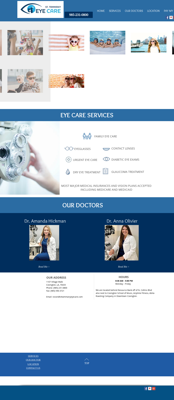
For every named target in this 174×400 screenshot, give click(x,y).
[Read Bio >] (44, 266)
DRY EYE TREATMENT (86, 172)
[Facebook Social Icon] (167, 17)
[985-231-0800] (79, 15)
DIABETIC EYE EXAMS (125, 159)
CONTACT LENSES (123, 148)
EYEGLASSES (82, 149)
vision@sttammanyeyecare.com (68, 296)
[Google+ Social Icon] (153, 388)
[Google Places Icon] (171, 17)
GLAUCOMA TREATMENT (127, 172)
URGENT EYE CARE (85, 160)
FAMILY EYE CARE (105, 136)
